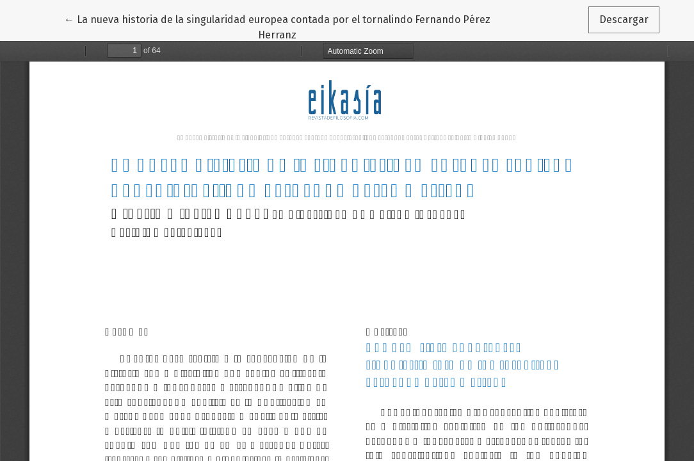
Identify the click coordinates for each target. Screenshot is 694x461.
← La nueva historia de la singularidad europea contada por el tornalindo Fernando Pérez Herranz (277, 26)
